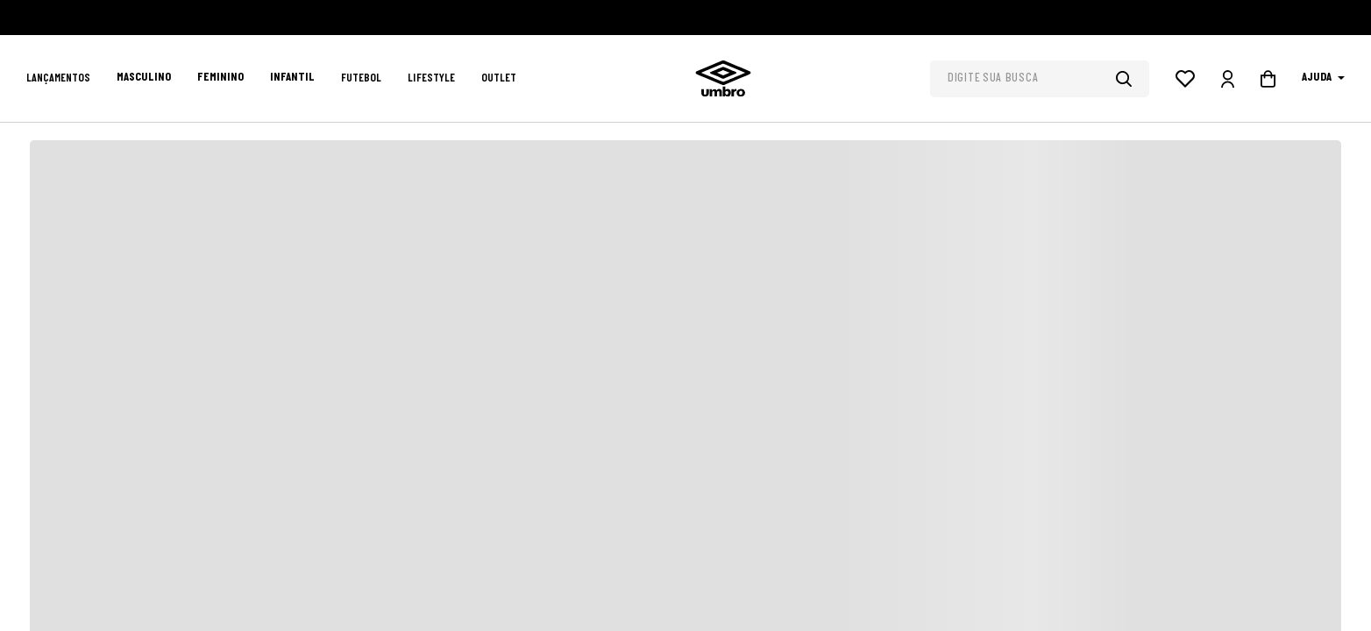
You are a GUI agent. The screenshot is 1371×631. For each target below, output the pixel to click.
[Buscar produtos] (1132, 78)
